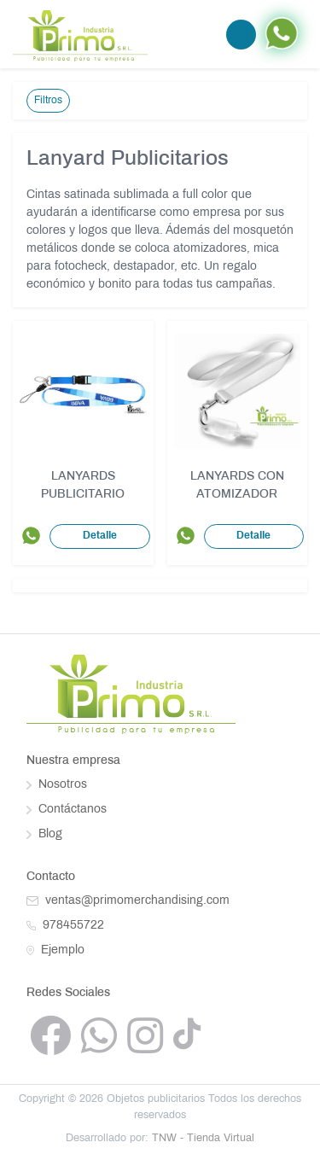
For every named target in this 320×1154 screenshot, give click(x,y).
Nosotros (56, 784)
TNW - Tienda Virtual (203, 1139)
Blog (44, 834)
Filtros (48, 101)
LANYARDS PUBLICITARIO (83, 485)
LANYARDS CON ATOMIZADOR (237, 485)
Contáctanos (66, 809)
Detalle (100, 536)
